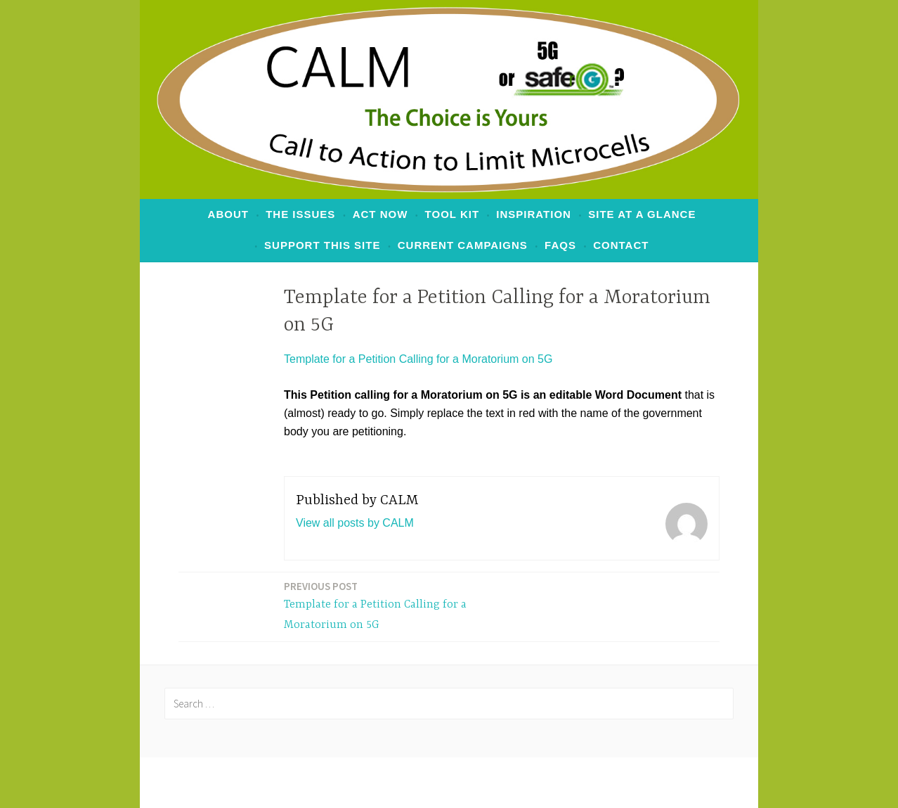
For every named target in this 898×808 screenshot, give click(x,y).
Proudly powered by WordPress (339, 782)
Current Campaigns (463, 245)
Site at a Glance (642, 214)
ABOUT (228, 214)
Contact (621, 245)
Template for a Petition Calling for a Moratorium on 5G (418, 359)
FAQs (560, 245)
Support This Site (322, 245)
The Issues (300, 214)
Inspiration (533, 214)
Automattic (631, 782)
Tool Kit (452, 214)
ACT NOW (380, 214)
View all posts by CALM (355, 523)
